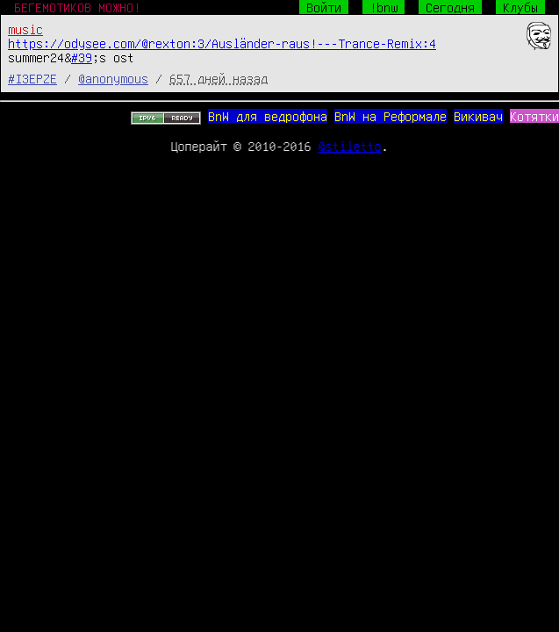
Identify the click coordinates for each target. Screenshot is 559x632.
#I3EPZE (32, 78)
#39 (81, 57)
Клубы (520, 7)
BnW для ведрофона (267, 116)
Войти (323, 7)
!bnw (383, 7)
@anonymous (113, 78)
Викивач (478, 116)
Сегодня (450, 7)
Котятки (534, 116)
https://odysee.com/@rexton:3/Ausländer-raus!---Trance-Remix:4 (222, 43)
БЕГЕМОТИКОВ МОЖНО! (77, 7)
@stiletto (350, 146)
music (25, 29)
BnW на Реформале (390, 116)
